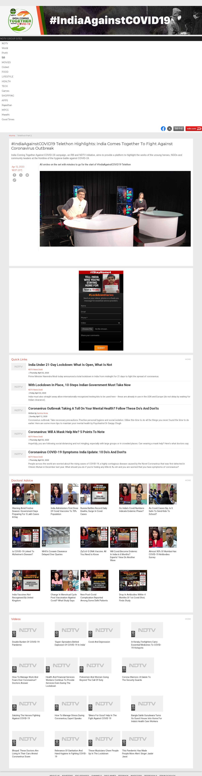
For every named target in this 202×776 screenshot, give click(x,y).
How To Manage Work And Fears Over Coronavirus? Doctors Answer (25, 680)
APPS (5, 100)
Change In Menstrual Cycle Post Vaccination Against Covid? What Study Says (64, 597)
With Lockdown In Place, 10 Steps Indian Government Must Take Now (79, 385)
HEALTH (6, 81)
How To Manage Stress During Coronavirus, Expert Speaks (69, 717)
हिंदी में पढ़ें (179, 128)
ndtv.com (191, 128)
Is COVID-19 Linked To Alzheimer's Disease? (23, 553)
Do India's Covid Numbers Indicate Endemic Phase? (131, 509)
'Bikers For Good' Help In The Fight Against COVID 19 (102, 717)
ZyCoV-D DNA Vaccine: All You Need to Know (93, 553)
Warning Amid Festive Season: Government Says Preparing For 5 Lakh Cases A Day (25, 512)
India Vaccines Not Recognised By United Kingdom (22, 597)
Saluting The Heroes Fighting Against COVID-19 (26, 717)
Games (5, 91)
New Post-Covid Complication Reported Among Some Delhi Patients (94, 597)
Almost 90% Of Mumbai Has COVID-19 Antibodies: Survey (162, 554)
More (188, 359)
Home (13, 135)
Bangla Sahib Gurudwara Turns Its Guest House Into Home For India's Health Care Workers (146, 718)
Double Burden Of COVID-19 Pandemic (25, 643)
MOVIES (6, 62)
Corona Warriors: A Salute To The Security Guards (136, 678)
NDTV (5, 43)
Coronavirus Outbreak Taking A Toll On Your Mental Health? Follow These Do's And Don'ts (93, 408)
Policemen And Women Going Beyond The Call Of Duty (94, 678)
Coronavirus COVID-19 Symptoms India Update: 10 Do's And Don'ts (77, 452)
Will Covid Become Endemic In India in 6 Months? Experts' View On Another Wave (123, 556)
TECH (5, 86)
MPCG (5, 110)
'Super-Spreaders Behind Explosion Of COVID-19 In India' (70, 643)
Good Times (8, 119)
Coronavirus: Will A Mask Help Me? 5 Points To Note (66, 432)
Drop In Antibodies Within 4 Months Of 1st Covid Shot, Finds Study (132, 597)
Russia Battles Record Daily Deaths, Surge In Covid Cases (93, 511)
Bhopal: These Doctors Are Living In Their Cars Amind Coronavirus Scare (25, 753)
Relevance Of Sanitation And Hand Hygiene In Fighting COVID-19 (71, 753)
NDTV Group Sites (11, 38)
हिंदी (3, 57)
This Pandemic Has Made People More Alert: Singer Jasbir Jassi (137, 753)
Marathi (5, 114)
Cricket (5, 67)
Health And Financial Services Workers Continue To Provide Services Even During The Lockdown (60, 681)
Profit (5, 53)
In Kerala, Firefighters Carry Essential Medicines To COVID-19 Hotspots (146, 645)
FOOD (5, 72)
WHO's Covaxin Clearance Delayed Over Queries (54, 553)
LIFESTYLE (7, 76)
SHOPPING (8, 95)
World (5, 48)
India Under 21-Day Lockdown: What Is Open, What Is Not (70, 365)
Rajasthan (7, 105)
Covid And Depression (99, 642)
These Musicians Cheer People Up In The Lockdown (103, 752)
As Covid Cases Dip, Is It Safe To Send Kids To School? (161, 511)
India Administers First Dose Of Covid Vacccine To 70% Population (64, 511)
